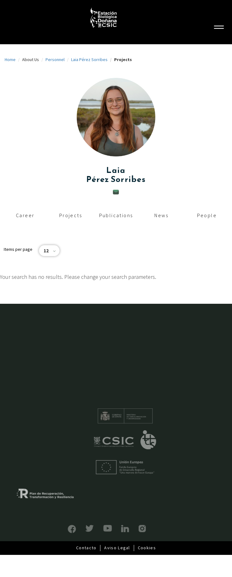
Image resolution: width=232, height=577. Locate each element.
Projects (70, 215)
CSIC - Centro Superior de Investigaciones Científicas (123, 442)
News (161, 215)
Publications (116, 215)
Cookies (147, 548)
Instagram (133, 528)
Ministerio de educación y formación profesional (134, 415)
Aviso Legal (117, 548)
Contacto (86, 548)
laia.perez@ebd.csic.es (116, 192)
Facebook (63, 529)
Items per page (18, 249)
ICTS (158, 440)
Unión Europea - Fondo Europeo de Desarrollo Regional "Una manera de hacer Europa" (134, 467)
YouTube (98, 528)
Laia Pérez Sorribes (89, 59)
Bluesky (80, 528)
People (207, 215)
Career (25, 215)
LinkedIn (116, 528)
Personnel (55, 59)
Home (10, 59)
